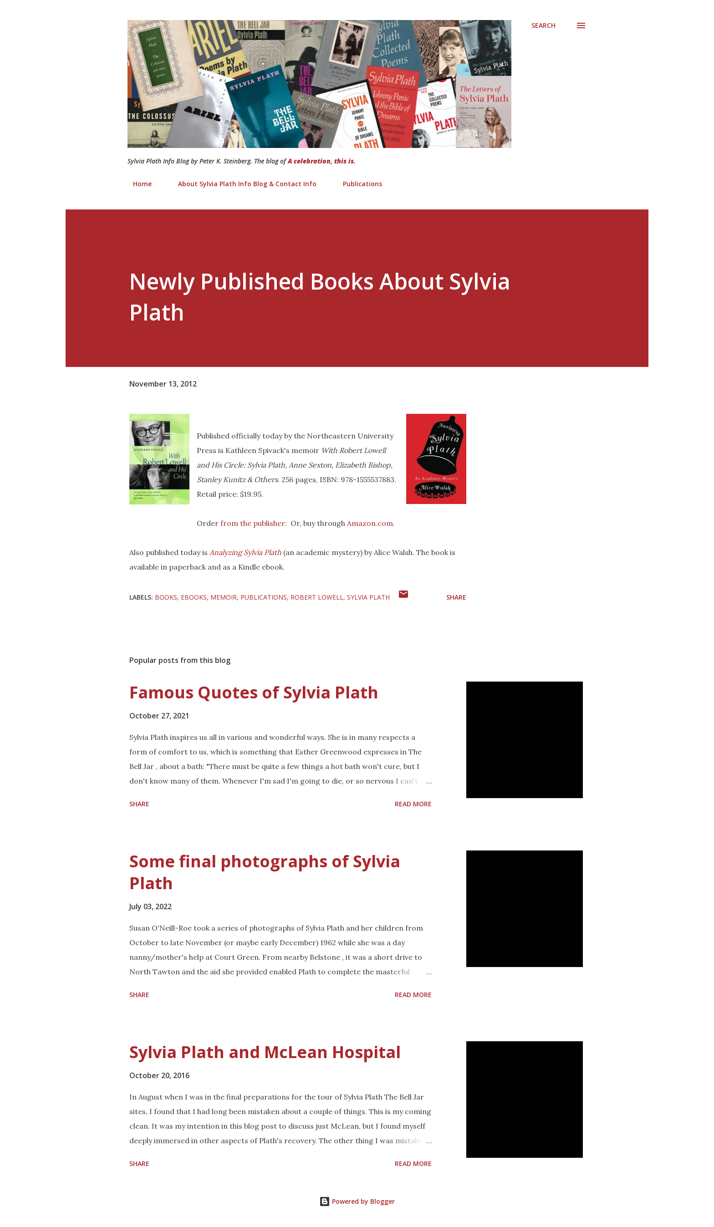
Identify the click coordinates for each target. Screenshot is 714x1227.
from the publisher (252, 523)
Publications (357, 183)
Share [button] (456, 597)
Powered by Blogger (357, 1201)
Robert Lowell (317, 597)
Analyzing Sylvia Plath (245, 552)
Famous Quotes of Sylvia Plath (253, 692)
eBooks (194, 597)
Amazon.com (370, 523)
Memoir (223, 597)
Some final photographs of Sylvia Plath (264, 872)
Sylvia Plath (368, 597)
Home (137, 183)
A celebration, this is (321, 161)
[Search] (543, 25)
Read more (413, 803)
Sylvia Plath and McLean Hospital (265, 1052)
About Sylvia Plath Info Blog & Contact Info (242, 183)
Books (166, 597)
